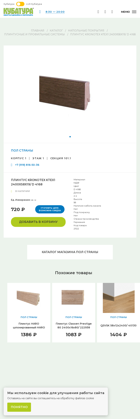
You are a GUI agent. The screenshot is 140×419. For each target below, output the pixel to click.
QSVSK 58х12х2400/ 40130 (118, 325)
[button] (70, 136)
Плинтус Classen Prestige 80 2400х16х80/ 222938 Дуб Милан (74, 327)
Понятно (19, 407)
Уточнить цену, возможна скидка (50, 209)
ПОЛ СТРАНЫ (22, 150)
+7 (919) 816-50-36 (27, 164)
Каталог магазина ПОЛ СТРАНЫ (70, 252)
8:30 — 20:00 (55, 11)
